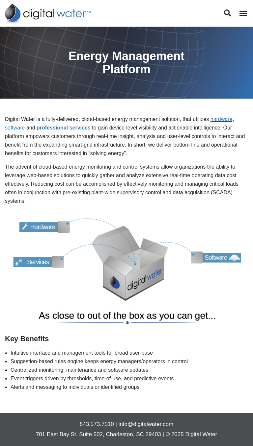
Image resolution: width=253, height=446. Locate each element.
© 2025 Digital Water (191, 434)
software (15, 127)
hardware (222, 119)
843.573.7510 (97, 424)
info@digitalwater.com (146, 424)
